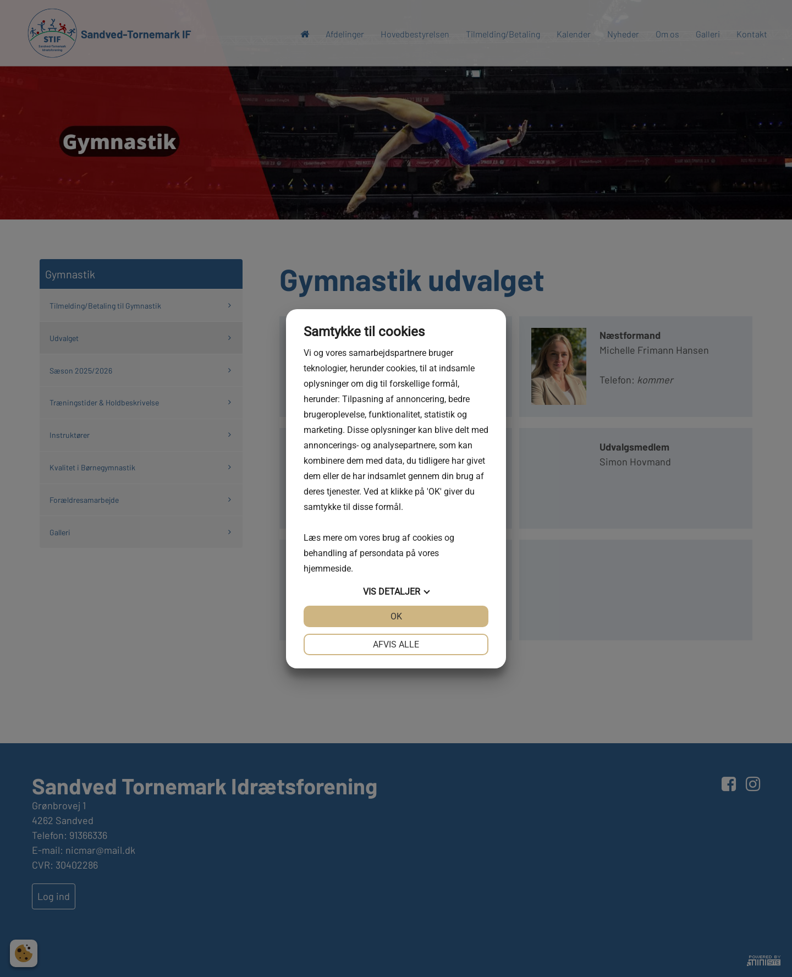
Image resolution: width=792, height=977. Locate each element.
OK (396, 616)
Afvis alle (396, 644)
